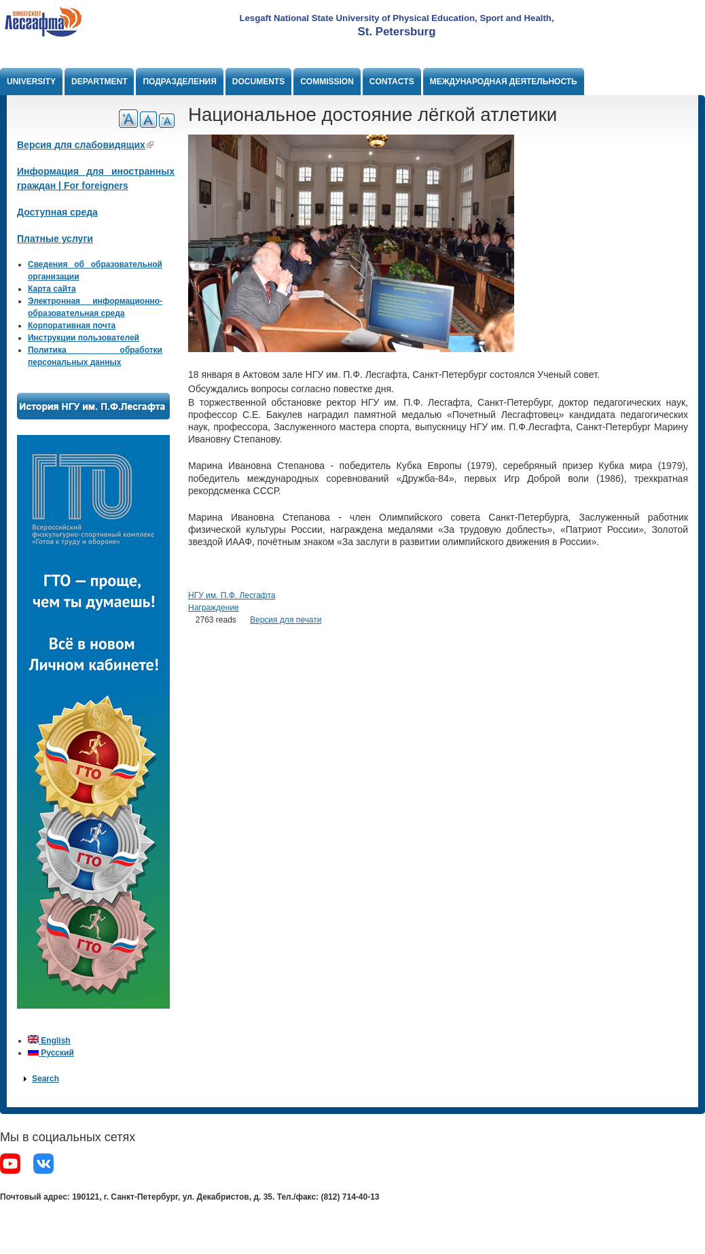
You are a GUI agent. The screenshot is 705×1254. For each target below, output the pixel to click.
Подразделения (179, 81)
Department (99, 81)
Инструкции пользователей (83, 338)
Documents (258, 81)
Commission (327, 81)
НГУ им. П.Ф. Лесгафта (231, 595)
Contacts (391, 81)
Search (45, 1078)
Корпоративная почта (71, 325)
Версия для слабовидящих (85, 144)
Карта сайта (52, 289)
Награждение (213, 607)
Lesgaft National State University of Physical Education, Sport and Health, (396, 18)
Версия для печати (285, 620)
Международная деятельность (503, 81)
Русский (51, 1053)
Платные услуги (55, 238)
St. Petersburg (397, 31)
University (31, 81)
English (49, 1040)
